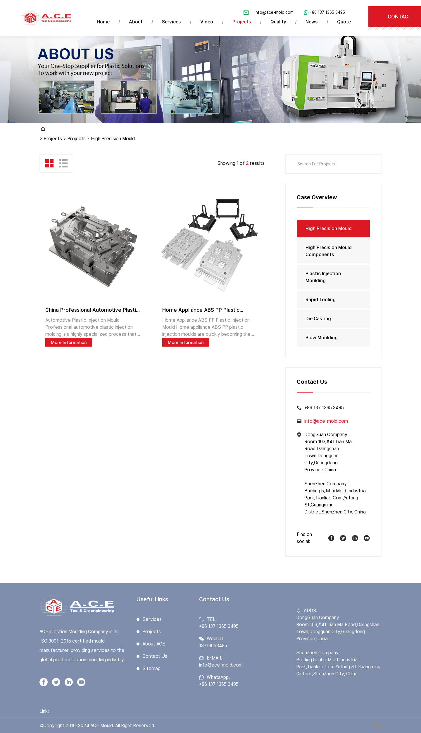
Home (103, 22)
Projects (241, 22)
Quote (344, 22)
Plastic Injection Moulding (323, 277)
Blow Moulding (322, 337)
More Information (69, 342)
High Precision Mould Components (329, 251)
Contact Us (154, 656)
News (312, 22)
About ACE (153, 644)
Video (206, 22)
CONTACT (400, 16)
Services (171, 22)
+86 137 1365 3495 (327, 12)
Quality (278, 22)
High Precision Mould (329, 228)
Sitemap (151, 668)
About (136, 22)
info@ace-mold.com (274, 12)
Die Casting (318, 318)
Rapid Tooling (321, 299)
